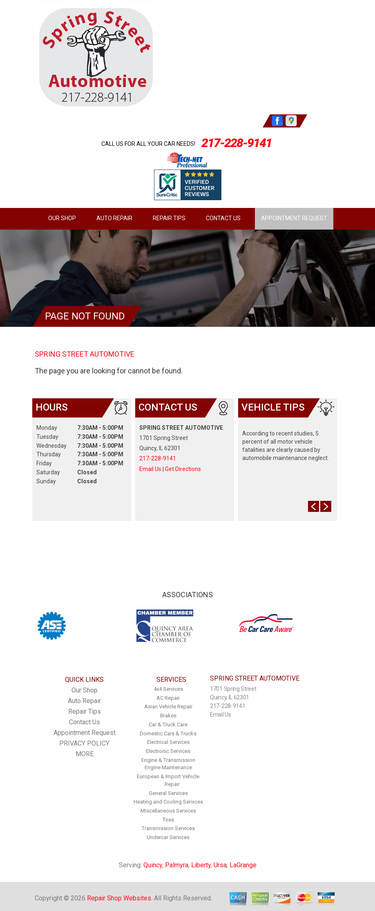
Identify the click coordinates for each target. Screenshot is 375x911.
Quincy (152, 865)
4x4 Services (168, 689)
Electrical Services (168, 742)
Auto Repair (114, 218)
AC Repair (168, 698)
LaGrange (243, 865)
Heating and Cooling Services (168, 802)
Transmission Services (168, 828)
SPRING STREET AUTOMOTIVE (84, 354)
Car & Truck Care (168, 724)
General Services (168, 793)
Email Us (150, 469)
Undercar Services (168, 837)
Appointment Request (294, 218)
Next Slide (325, 506)
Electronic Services (168, 751)
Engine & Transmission (168, 760)
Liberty (201, 865)
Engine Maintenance (168, 767)
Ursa (220, 865)
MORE (85, 754)
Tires (168, 820)
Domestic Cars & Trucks (168, 733)
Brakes (168, 715)
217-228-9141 (236, 143)
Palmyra (176, 865)
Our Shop (62, 218)
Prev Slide (313, 506)
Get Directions (183, 469)
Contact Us (223, 218)
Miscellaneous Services (168, 811)
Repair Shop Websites (119, 898)
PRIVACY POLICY (84, 743)
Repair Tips (169, 218)
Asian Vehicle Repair (168, 706)
